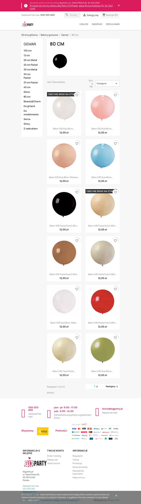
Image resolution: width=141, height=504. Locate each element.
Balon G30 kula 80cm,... (64, 128)
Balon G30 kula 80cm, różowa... (64, 177)
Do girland (29, 106)
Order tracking (54, 456)
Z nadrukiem (31, 128)
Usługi (83, 24)
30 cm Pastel (27, 76)
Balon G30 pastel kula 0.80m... (64, 225)
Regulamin (113, 24)
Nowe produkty (80, 467)
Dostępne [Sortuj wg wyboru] (107, 83)
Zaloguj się (52, 459)
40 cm (27, 87)
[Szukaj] (72, 15)
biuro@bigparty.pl (112, 408)
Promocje (77, 463)
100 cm (28, 50)
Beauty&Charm (32, 101)
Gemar (30, 44)
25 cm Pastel (31, 64)
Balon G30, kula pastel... (64, 371)
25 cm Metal (30, 60)
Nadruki (97, 24)
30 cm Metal (30, 69)
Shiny (27, 123)
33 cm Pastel (31, 82)
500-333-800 (47, 15)
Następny (112, 386)
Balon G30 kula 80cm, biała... (64, 322)
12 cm (27, 55)
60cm (27, 92)
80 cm (27, 96)
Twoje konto (55, 450)
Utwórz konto (53, 463)
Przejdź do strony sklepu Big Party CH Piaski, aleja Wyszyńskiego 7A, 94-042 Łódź (71, 7)
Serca (27, 119)
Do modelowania (31, 112)
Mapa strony (79, 477)
